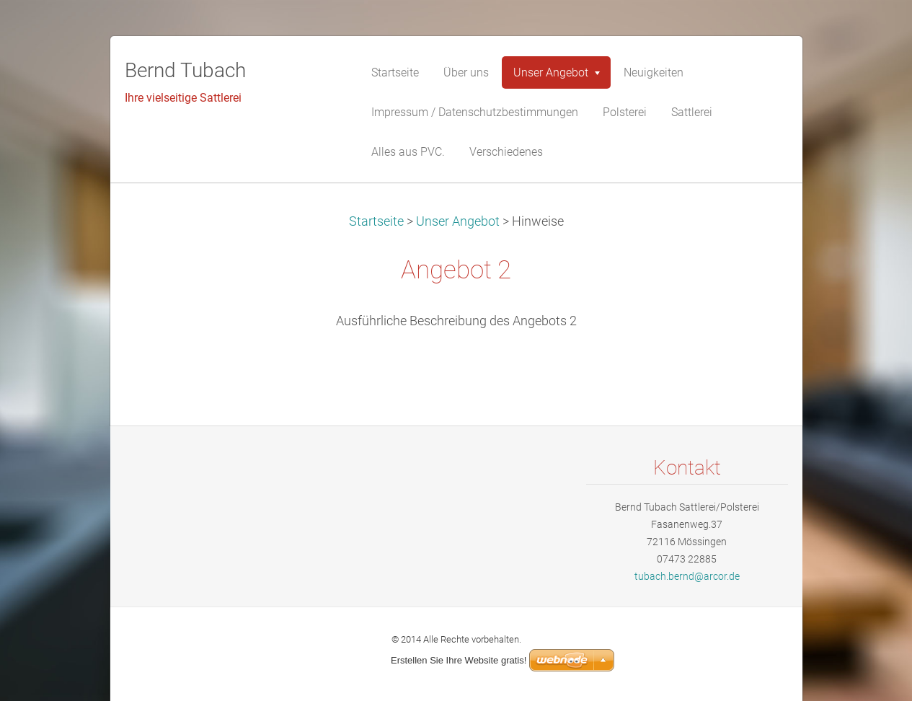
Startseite (376, 221)
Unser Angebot (458, 221)
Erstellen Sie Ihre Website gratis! (458, 660)
